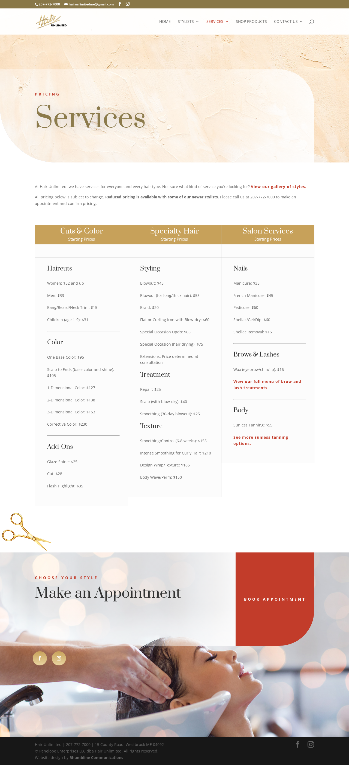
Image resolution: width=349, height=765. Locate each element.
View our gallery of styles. (278, 186)
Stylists (186, 22)
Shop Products (251, 22)
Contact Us (286, 22)
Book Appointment (246, 599)
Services (214, 22)
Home (165, 22)
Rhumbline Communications (96, 757)
